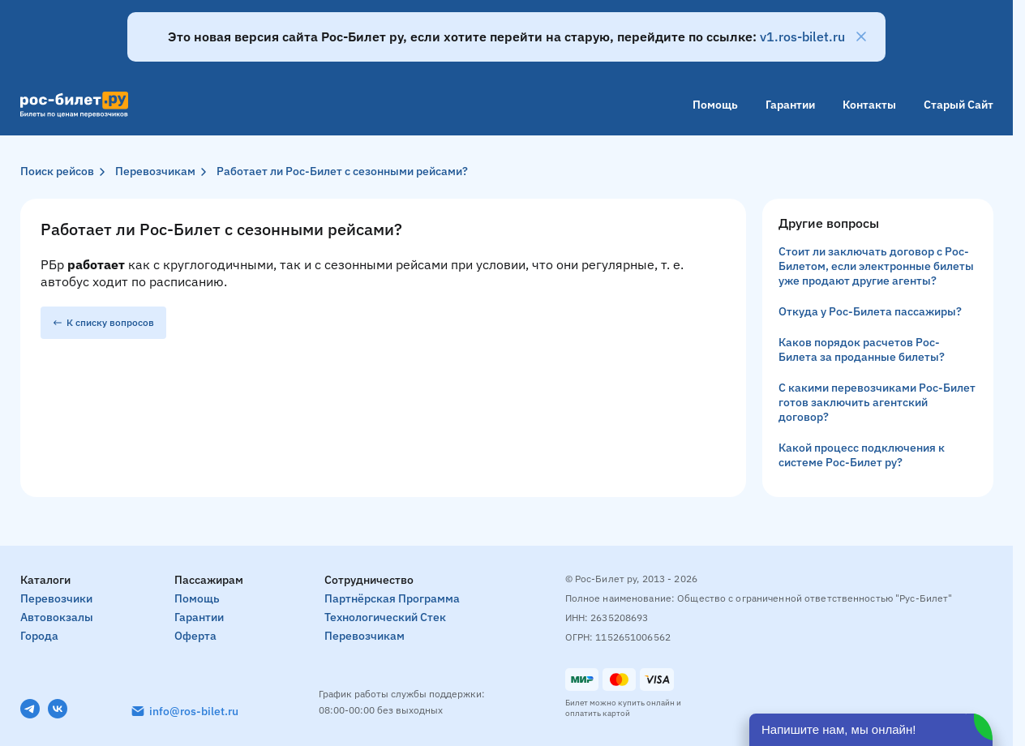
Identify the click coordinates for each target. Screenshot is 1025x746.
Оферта (195, 635)
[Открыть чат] (871, 730)
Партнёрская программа (392, 598)
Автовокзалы (56, 617)
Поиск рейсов (57, 171)
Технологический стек (385, 617)
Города (39, 635)
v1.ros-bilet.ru (802, 36)
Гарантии (790, 104)
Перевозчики (56, 598)
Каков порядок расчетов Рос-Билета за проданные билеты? (861, 349)
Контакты (869, 104)
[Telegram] (30, 708)
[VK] (57, 708)
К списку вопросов (103, 322)
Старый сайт (958, 104)
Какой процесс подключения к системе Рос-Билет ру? (861, 454)
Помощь (715, 104)
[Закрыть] (861, 36)
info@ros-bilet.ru (193, 711)
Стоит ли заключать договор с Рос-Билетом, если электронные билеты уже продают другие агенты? (876, 266)
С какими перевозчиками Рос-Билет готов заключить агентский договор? (877, 402)
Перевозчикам (155, 171)
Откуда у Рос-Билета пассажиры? (870, 311)
